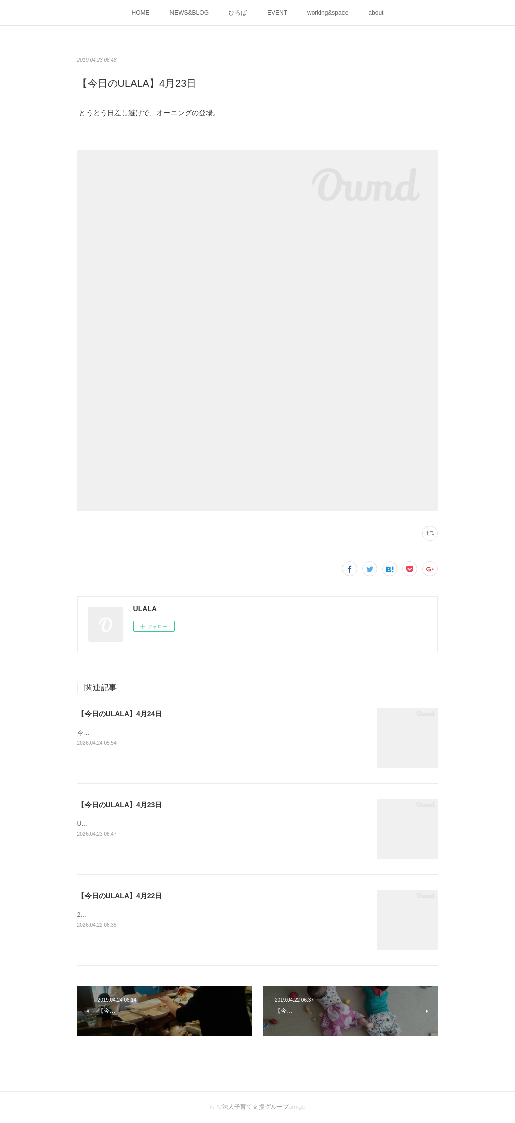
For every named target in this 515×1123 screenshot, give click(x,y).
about (375, 12)
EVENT (277, 12)
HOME (141, 12)
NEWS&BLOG (189, 12)
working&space (327, 12)
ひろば (238, 12)
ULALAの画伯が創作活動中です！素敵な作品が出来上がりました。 (168, 823)
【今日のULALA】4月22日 (119, 896)
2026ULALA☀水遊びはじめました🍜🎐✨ (135, 914)
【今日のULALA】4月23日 (119, 805)
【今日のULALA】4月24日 (119, 714)
